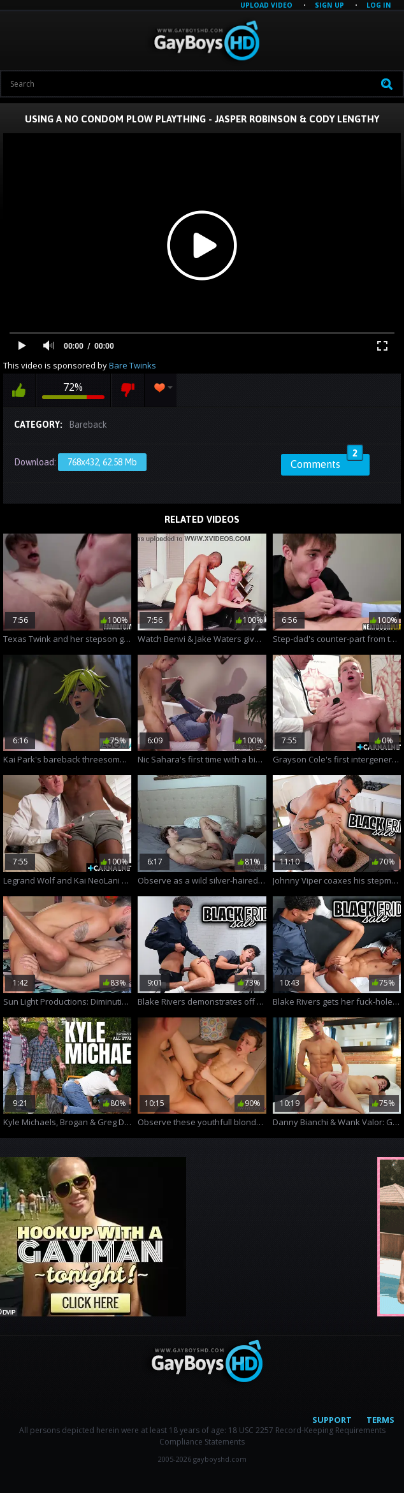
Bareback (88, 424)
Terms (380, 1419)
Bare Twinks (132, 365)
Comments (327, 462)
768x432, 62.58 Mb (102, 462)
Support (332, 1419)
